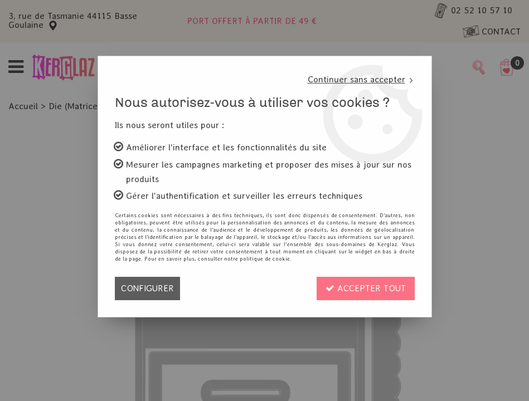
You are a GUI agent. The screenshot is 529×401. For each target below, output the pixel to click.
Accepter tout (366, 288)
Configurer (147, 288)
